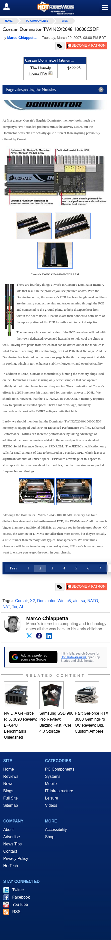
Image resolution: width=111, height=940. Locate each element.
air (75, 601)
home (8, 20)
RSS (16, 912)
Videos (51, 805)
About (8, 829)
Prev (13, 568)
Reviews (10, 776)
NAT (6, 607)
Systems (52, 776)
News (8, 784)
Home (8, 769)
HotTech (10, 866)
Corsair (21, 601)
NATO (92, 601)
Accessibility (56, 829)
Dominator (46, 601)
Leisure (51, 798)
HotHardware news (73, 657)
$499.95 (73, 68)
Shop (49, 837)
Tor (14, 607)
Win (61, 601)
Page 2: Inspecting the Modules (56, 89)
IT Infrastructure (59, 791)
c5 (69, 601)
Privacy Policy (15, 858)
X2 (32, 601)
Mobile (51, 784)
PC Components (37, 20)
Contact (10, 851)
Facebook (21, 897)
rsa (82, 601)
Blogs (8, 791)
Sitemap (10, 805)
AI (21, 607)
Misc (65, 20)
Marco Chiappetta (47, 618)
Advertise (11, 837)
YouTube (20, 904)
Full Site (10, 798)
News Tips (12, 844)
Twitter (18, 890)
